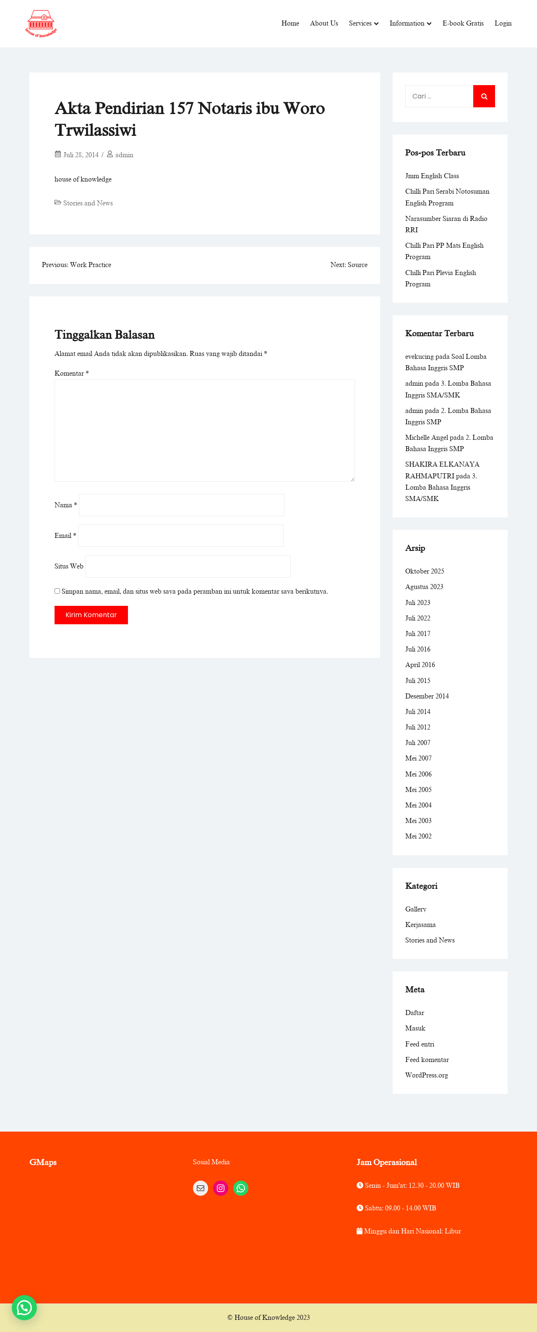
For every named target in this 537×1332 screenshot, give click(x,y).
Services (360, 23)
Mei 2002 (418, 836)
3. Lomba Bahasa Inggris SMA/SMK (441, 488)
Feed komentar (427, 1060)
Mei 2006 (418, 774)
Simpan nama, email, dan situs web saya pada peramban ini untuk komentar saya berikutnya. (195, 591)
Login (503, 23)
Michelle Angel (426, 437)
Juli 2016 (417, 649)
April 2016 (420, 665)
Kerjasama (420, 925)
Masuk (415, 1028)
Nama (66, 505)
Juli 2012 (417, 727)
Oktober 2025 (424, 571)
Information (407, 23)
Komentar (72, 373)
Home (290, 23)
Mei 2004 (418, 805)
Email (65, 536)
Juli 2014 (417, 712)
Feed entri (419, 1044)
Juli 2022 (417, 618)
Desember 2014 (427, 696)
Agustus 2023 (424, 587)
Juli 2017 (417, 634)
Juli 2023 (417, 603)
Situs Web (69, 566)
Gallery (415, 909)
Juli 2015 (417, 680)
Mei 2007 (418, 758)
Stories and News (88, 203)
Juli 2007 (417, 743)
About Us (324, 23)
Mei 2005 (418, 790)
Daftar (414, 1013)
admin (124, 155)
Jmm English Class (432, 176)
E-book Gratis (463, 23)
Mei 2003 (418, 821)
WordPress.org (426, 1075)
